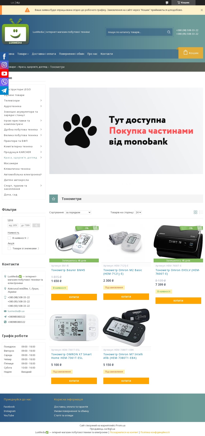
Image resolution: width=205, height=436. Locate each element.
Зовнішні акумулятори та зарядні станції (21, 113)
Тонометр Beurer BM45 (68, 270)
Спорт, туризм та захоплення (15, 187)
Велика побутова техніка (21, 135)
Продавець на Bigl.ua (102, 429)
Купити (74, 297)
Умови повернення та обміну (71, 411)
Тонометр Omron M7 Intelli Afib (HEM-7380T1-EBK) (123, 356)
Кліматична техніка (17, 168)
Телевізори (12, 100)
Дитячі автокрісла (16, 180)
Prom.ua (120, 425)
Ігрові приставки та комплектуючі (17, 122)
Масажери (11, 163)
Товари (22, 54)
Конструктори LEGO (17, 89)
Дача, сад (10, 194)
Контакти (107, 54)
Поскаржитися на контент (124, 432)
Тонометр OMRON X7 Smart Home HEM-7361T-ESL (71, 356)
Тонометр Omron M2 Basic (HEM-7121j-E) (122, 271)
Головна (8, 54)
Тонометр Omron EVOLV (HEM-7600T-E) (178, 271)
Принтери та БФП (16, 141)
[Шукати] (169, 32)
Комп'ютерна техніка (18, 146)
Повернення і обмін (71, 54)
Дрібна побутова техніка (21, 129)
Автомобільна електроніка (22, 174)
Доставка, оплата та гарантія (71, 406)
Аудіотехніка (12, 106)
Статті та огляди (63, 415)
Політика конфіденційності (155, 432)
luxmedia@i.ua (16, 311)
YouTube (9, 415)
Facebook (9, 406)
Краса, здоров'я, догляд (33, 66)
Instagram (10, 411)
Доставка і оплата (44, 54)
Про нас (92, 54)
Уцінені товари (14, 95)
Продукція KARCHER (17, 152)
